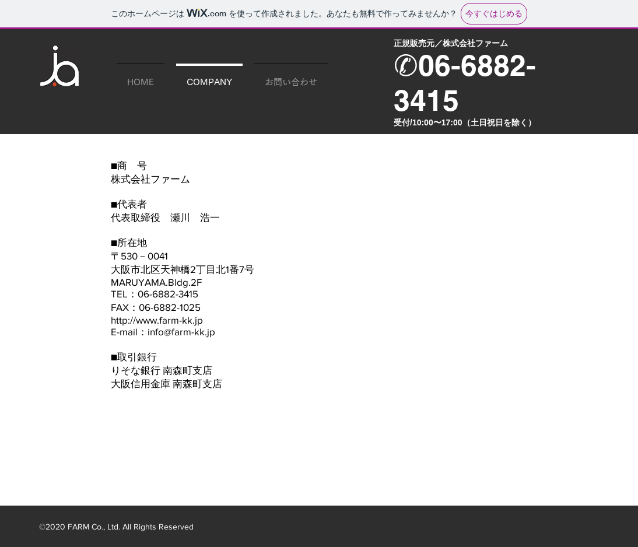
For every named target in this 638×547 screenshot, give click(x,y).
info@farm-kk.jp (181, 331)
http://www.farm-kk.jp (157, 319)
